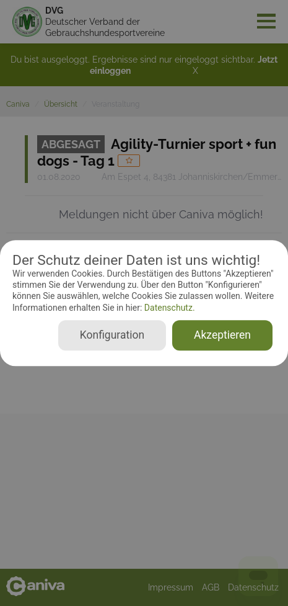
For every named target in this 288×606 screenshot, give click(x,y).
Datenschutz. (168, 308)
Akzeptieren (222, 335)
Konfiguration (112, 335)
